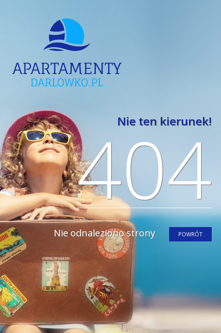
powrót (190, 234)
